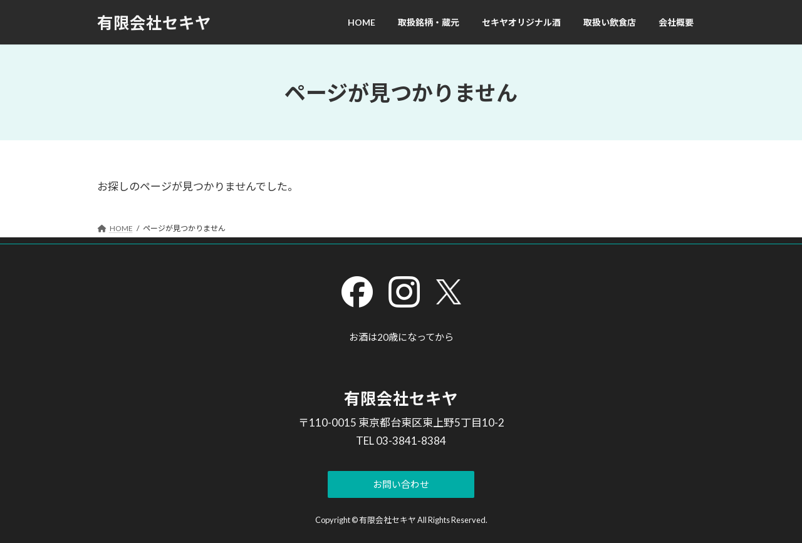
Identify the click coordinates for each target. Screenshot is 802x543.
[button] (401, 484)
